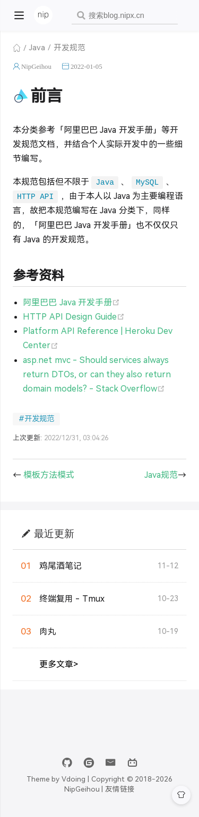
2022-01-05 (86, 66)
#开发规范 (36, 418)
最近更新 (54, 533)
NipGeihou (36, 66)
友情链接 (120, 789)
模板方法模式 (48, 474)
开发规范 (69, 47)
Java (37, 47)
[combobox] (125, 15)
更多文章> (58, 664)
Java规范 (161, 474)
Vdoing (73, 779)
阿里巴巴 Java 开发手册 (71, 302)
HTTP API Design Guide (73, 316)
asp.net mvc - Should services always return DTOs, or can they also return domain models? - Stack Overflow (97, 374)
